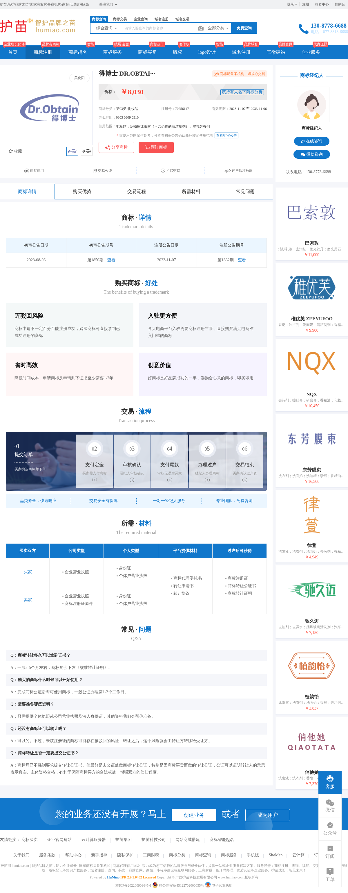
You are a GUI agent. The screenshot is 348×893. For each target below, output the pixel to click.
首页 (12, 52)
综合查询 (107, 28)
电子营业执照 (219, 885)
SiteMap (275, 855)
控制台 (340, 4)
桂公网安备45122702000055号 (178, 885)
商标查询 (99, 19)
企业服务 (311, 52)
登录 (290, 4)
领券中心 (322, 4)
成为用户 (267, 815)
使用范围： (107, 126)
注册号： (168, 109)
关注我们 (108, 4)
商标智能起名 (222, 839)
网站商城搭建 (187, 839)
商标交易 (120, 19)
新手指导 (99, 855)
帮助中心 (73, 855)
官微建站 (276, 52)
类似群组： (107, 117)
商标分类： (107, 109)
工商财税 (151, 855)
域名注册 (161, 19)
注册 (305, 4)
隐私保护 (125, 855)
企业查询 (141, 19)
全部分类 (218, 28)
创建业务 (194, 815)
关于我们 (21, 855)
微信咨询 (312, 154)
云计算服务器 (93, 839)
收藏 (15, 151)
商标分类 (177, 855)
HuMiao (113, 877)
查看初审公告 (226, 135)
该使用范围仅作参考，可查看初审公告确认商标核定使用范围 (165, 135)
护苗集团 (123, 839)
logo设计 (207, 52)
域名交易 (182, 19)
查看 (111, 260)
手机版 (253, 855)
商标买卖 (147, 52)
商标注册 (43, 52)
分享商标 (116, 147)
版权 (177, 52)
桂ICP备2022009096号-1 (133, 885)
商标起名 (77, 52)
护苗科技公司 (154, 839)
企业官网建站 (59, 839)
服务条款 (47, 855)
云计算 (298, 855)
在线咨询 (311, 141)
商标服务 (112, 52)
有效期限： (220, 109)
